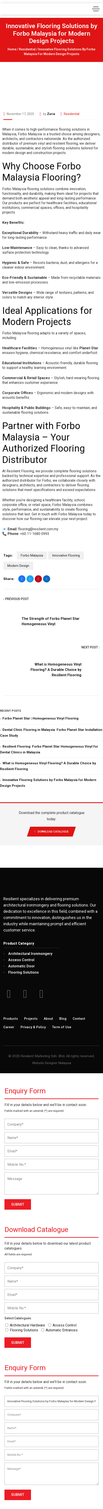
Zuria (51, 114)
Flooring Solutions (24, 1330)
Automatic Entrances (62, 1330)
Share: (8, 579)
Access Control (64, 1325)
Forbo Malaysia (32, 555)
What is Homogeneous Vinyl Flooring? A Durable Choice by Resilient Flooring (56, 669)
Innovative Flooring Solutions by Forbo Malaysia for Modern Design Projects (48, 783)
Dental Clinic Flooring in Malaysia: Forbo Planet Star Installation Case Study (51, 733)
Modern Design (18, 566)
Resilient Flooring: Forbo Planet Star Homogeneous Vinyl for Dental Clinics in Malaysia (49, 749)
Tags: (8, 555)
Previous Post (16, 599)
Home (12, 49)
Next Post (90, 647)
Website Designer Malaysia (51, 1063)
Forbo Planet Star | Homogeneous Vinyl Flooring (40, 718)
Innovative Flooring (66, 555)
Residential (27, 49)
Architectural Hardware (27, 1325)
